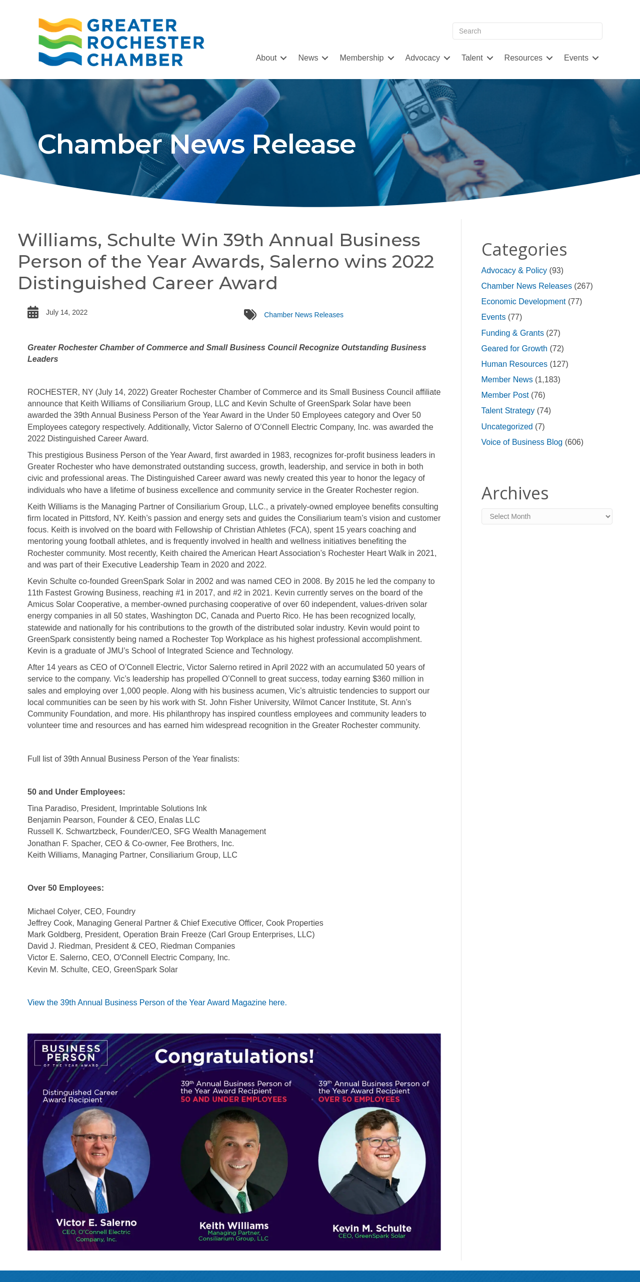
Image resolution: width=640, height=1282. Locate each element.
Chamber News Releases (304, 315)
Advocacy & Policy (515, 270)
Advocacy (423, 58)
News (308, 58)
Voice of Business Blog (522, 442)
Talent (472, 58)
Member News (507, 379)
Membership (362, 58)
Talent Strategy (508, 410)
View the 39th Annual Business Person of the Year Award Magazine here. (157, 1002)
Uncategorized (507, 426)
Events (576, 58)
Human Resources (515, 364)
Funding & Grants (513, 333)
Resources (523, 58)
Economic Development (524, 301)
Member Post (505, 395)
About (266, 58)
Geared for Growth (515, 348)
